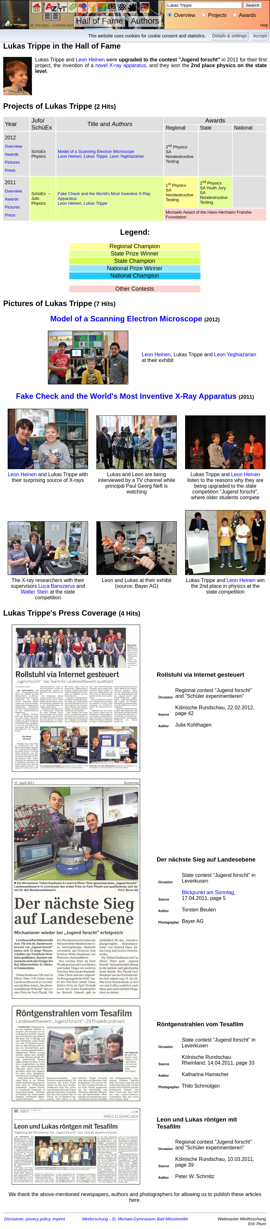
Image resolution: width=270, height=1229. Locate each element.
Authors (145, 21)
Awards (12, 154)
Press (10, 170)
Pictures (12, 162)
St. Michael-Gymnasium (134, 1219)
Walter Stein (35, 592)
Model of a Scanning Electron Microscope (96, 151)
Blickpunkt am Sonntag (208, 892)
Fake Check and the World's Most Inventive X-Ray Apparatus (126, 396)
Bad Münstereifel (172, 1219)
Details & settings (229, 35)
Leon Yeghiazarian (126, 156)
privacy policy (38, 1219)
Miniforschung (95, 1219)
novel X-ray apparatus (120, 65)
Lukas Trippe (95, 156)
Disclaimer (13, 1219)
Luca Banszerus (56, 586)
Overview (13, 146)
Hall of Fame (99, 21)
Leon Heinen (90, 59)
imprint (59, 1219)
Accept (260, 35)
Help (264, 25)
